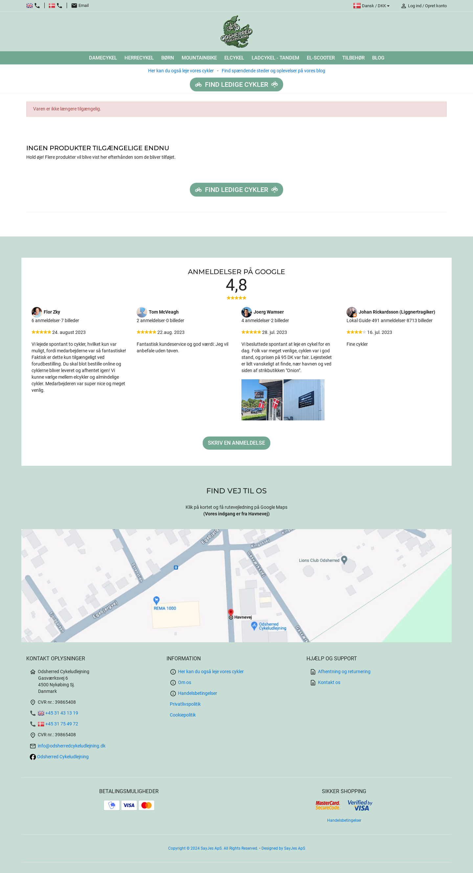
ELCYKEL (234, 58)
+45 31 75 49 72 (54, 724)
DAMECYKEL (103, 58)
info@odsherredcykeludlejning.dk (67, 746)
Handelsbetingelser (193, 693)
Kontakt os (325, 682)
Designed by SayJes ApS (283, 848)
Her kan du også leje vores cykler (181, 71)
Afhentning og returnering (340, 671)
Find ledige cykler (236, 84)
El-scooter (321, 58)
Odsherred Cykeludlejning (59, 757)
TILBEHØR (353, 58)
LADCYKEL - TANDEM (275, 58)
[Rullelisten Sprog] (372, 6)
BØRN (167, 58)
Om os (180, 682)
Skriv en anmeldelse (236, 443)
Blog (378, 58)
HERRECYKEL (139, 58)
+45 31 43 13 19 (54, 713)
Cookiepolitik (183, 715)
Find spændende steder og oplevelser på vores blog (273, 71)
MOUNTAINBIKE (199, 58)
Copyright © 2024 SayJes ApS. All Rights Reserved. (213, 848)
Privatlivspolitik (185, 704)
